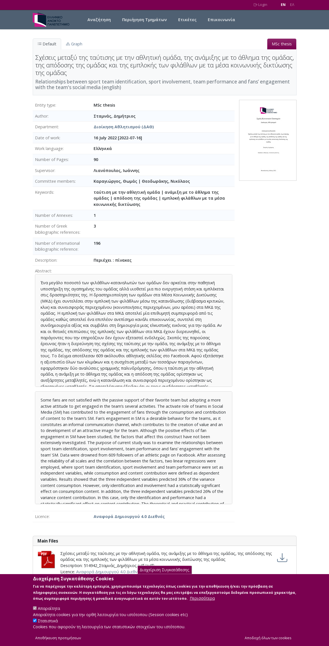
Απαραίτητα (49, 614)
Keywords (44, 192)
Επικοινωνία (221, 19)
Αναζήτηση (99, 19)
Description (45, 260)
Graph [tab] (74, 44)
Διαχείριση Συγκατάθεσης (164, 575)
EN (283, 4)
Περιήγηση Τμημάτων (144, 19)
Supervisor (44, 170)
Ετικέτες (187, 19)
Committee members (55, 181)
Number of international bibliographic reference (57, 246)
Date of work (47, 137)
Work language (49, 148)
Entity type (45, 105)
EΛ (292, 4)
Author (41, 116)
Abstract (43, 271)
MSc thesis (282, 44)
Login (260, 4)
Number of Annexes (53, 215)
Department (46, 126)
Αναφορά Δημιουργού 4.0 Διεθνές (129, 516)
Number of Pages (51, 159)
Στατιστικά (48, 626)
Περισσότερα (202, 604)
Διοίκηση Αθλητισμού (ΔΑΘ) (124, 126)
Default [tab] (46, 44)
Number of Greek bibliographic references (57, 229)
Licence (42, 516)
